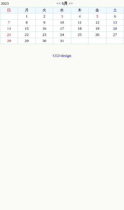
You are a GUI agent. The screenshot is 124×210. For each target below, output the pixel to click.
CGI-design (62, 55)
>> (70, 3)
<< (58, 3)
